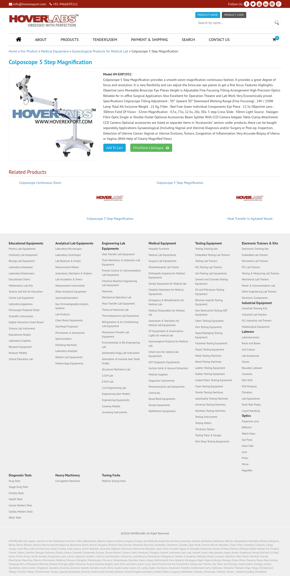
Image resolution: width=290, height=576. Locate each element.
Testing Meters (203, 423)
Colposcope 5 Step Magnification (180, 183)
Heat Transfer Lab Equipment (118, 254)
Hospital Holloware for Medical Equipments (166, 292)
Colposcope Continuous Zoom (40, 183)
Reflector (247, 427)
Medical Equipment (55, 51)
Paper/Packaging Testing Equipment (209, 335)
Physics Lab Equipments (22, 248)
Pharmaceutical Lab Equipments (167, 386)
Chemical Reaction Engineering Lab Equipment (119, 283)
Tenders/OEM (105, 39)
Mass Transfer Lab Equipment (118, 303)
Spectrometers (63, 338)
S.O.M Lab (107, 375)
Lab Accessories (250, 355)
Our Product (29, 51)
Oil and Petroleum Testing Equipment (209, 292)
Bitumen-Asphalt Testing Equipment (209, 302)
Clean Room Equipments (69, 320)
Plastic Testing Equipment (209, 349)
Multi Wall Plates (251, 404)
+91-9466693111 (63, 4)
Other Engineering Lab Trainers (259, 291)
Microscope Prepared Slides (24, 310)
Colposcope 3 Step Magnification (110, 218)
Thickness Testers (205, 429)
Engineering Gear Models (116, 393)
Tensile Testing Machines (209, 392)
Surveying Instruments (114, 412)
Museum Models (18, 353)
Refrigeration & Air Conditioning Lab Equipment (120, 324)
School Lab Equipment (21, 297)
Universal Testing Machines (210, 404)
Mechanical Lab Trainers (255, 279)
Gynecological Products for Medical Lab (100, 51)
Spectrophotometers (66, 297)
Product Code (234, 15)
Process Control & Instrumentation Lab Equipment (121, 273)
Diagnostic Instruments (162, 380)
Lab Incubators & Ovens (68, 279)
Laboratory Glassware (21, 267)
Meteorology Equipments (69, 363)
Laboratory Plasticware (21, 273)
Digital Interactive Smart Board (26, 322)
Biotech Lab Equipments (69, 357)
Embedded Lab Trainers (255, 255)
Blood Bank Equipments (162, 399)
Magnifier (247, 470)
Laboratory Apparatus (21, 304)
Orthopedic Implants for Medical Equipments (167, 275)
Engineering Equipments (116, 400)
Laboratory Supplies (20, 340)
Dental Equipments (159, 405)
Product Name (208, 15)
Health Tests (15, 499)
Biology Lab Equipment (22, 261)
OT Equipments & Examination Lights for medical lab (166, 333)
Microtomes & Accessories (70, 332)
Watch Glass (248, 433)
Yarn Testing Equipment (208, 327)
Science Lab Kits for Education (26, 291)
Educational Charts (19, 279)
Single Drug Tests (18, 487)
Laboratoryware (250, 337)
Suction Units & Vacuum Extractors (168, 368)
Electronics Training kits (255, 248)
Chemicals (154, 393)
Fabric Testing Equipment (209, 320)
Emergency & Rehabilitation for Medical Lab (166, 302)
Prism (245, 458)
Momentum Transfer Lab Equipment (115, 334)
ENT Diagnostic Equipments (164, 362)
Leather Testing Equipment (210, 368)
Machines (107, 291)
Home (13, 51)
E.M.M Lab (108, 381)
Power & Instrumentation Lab (258, 285)
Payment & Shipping (149, 39)
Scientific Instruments (21, 316)
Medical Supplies (158, 374)
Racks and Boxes (251, 343)
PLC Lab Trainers (251, 267)
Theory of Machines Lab (115, 309)
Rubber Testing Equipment (210, 374)
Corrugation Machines (67, 481)
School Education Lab (21, 359)
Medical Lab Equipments (162, 255)
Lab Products (62, 314)
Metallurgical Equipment (256, 326)
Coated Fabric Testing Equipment (213, 380)
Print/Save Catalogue (151, 148)
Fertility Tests (16, 493)
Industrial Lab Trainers (254, 314)
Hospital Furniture (159, 248)
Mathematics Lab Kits (21, 285)
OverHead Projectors (66, 326)
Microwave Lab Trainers (255, 261)
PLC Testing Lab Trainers (208, 267)
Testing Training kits (206, 248)
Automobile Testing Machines (211, 398)
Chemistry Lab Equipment (23, 255)
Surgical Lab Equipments (162, 261)
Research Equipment (20, 347)
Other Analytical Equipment (71, 291)
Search (188, 39)
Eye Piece (247, 439)
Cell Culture (248, 349)
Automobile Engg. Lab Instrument (121, 353)
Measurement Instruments (70, 285)
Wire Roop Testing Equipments (212, 441)
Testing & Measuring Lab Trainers (260, 273)
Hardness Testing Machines (210, 410)
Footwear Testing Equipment (211, 343)
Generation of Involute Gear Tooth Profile (121, 361)
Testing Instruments (206, 416)
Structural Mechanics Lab (116, 369)
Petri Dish (247, 380)
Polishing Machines (66, 345)
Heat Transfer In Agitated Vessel (250, 218)
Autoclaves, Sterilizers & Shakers (73, 273)
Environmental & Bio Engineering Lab (121, 345)
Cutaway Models (111, 406)
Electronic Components (255, 297)
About (41, 39)
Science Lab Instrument (22, 328)
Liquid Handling (251, 410)
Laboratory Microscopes (68, 248)
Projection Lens (250, 421)
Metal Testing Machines (208, 355)
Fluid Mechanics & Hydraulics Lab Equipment (121, 262)
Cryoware (247, 374)
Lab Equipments (251, 398)
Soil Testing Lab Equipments (211, 273)
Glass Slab (247, 445)
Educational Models (20, 334)
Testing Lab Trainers (206, 261)
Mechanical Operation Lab (116, 297)
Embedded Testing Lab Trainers (212, 255)
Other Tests (15, 517)
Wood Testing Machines (208, 361)
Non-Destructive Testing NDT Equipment (211, 312)
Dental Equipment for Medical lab (167, 283)
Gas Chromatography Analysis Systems (71, 306)
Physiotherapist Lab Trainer (164, 267)
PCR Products (249, 386)
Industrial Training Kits (254, 308)
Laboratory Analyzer (66, 351)
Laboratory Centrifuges (68, 255)
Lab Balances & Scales (68, 261)
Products (69, 39)
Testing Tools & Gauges (208, 435)
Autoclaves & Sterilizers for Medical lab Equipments (164, 323)
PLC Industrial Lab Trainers (257, 320)
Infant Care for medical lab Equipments (164, 354)
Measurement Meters (67, 267)
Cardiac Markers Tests (21, 511)
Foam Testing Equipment (209, 386)
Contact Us (219, 39)
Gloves (245, 361)
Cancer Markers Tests (20, 505)
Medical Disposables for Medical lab (167, 312)
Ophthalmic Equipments (162, 411)
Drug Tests (15, 481)
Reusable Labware (252, 368)
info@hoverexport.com (27, 4)
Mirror (245, 464)
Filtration (247, 392)
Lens (244, 452)
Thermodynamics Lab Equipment (120, 315)
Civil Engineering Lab (114, 388)
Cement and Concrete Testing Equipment (211, 281)
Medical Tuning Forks (114, 481)
